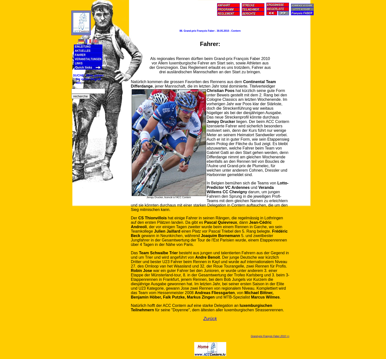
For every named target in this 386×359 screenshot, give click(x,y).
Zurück (210, 318)
